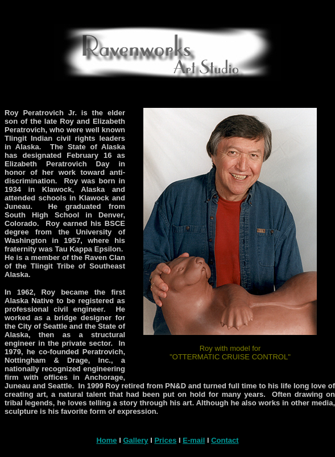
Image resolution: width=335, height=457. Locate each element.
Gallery (135, 440)
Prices (165, 440)
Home (106, 440)
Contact (224, 440)
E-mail (194, 440)
